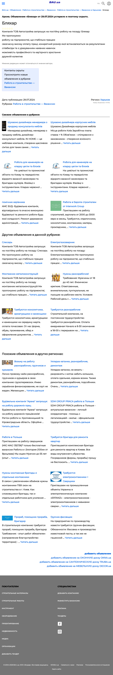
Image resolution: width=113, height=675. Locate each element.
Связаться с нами (67, 665)
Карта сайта (56, 669)
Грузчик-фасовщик (61, 517)
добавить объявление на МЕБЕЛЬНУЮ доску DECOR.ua (79, 566)
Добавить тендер (10, 654)
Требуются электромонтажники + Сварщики (75, 477)
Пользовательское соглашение (97, 665)
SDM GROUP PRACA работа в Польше (72, 401)
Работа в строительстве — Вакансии (34, 104)
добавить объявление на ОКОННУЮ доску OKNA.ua (81, 557)
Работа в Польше (12, 437)
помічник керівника (13, 202)
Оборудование (9, 616)
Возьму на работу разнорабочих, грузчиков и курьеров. (24, 365)
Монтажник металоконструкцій (20, 274)
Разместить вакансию (69, 601)
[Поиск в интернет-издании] (103, 3)
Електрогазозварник (62, 242)
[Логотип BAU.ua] (54, 2)
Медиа (5, 639)
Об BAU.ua (55, 665)
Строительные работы (13, 601)
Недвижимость (9, 631)
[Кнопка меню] (3, 3)
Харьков (105, 99)
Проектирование (10, 624)
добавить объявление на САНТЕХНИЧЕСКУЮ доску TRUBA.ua (75, 562)
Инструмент (8, 608)
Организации (8, 646)
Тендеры (62, 616)
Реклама (62, 608)
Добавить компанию (68, 593)
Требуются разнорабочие (65, 309)
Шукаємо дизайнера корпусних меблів (73, 122)
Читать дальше (71, 143)
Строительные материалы (15, 593)
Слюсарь (7, 242)
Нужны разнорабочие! (76, 274)
